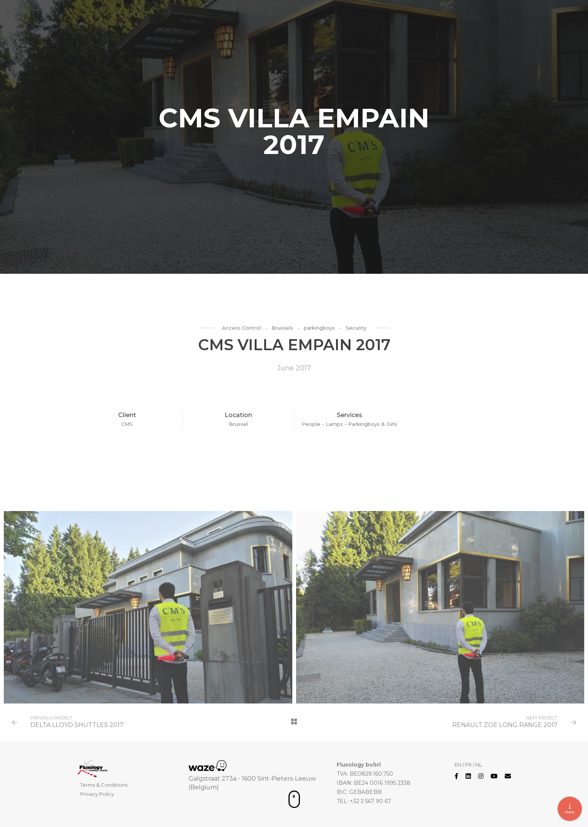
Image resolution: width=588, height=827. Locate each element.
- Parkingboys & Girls (370, 424)
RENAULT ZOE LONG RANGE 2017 (505, 725)
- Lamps (333, 424)
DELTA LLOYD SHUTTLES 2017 (77, 725)
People (312, 424)
